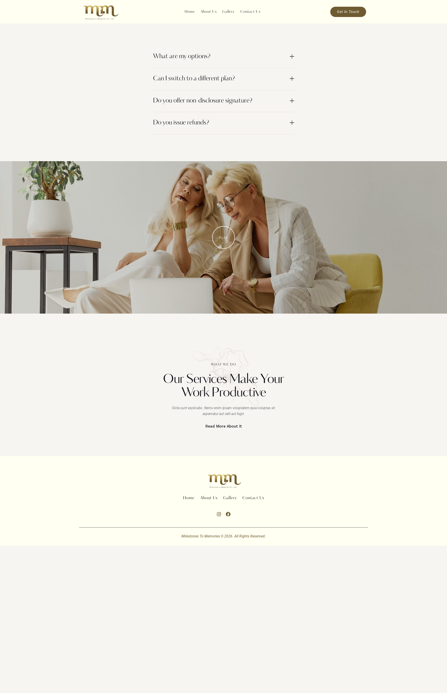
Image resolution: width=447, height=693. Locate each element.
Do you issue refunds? (181, 123)
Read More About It (223, 426)
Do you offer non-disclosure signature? (202, 101)
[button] (223, 57)
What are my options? (181, 56)
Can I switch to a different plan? (194, 79)
